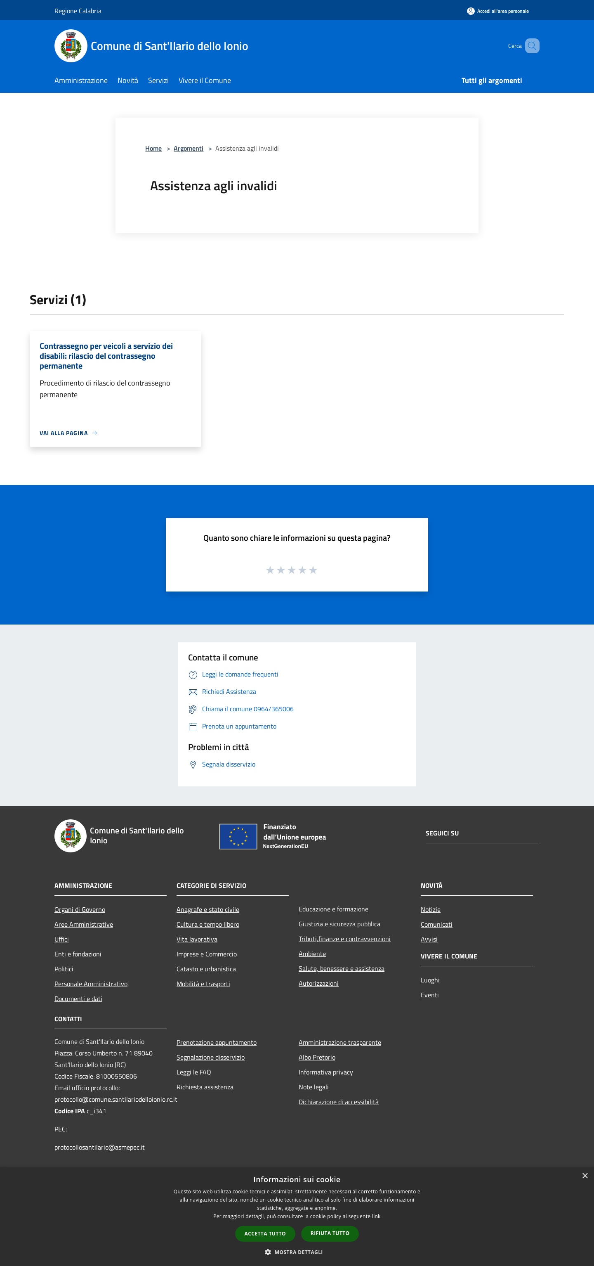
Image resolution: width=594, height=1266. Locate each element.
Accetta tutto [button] (265, 1233)
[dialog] (297, 1216)
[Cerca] (530, 46)
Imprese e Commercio (207, 954)
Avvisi (429, 939)
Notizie (431, 909)
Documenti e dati (78, 998)
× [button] (585, 1176)
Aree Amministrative (83, 924)
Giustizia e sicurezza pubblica (339, 924)
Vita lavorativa (197, 939)
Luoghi (430, 980)
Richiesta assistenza (205, 1087)
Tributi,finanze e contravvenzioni (345, 939)
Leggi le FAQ (194, 1072)
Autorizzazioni (319, 983)
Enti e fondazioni (77, 954)
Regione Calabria (77, 11)
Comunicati (437, 924)
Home (153, 148)
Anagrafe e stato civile (208, 909)
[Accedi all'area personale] (498, 11)
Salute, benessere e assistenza (341, 968)
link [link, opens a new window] (376, 1216)
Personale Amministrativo (90, 984)
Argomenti (188, 148)
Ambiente (312, 953)
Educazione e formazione (333, 909)
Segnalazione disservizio (211, 1057)
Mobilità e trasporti (203, 984)
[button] (297, 1252)
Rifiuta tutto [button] (330, 1233)
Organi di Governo (79, 909)
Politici (63, 969)
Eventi (430, 995)
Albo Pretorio (317, 1057)
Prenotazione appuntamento (217, 1042)
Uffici (61, 939)
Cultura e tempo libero (208, 924)
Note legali (314, 1087)
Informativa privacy (326, 1072)
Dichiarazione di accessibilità (339, 1102)
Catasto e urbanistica (206, 969)
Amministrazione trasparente (340, 1042)
